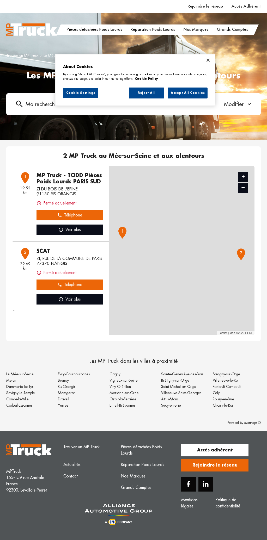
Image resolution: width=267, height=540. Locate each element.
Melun (11, 380)
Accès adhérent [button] (215, 450)
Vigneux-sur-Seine (124, 380)
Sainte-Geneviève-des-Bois (182, 374)
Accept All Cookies (188, 92)
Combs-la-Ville (17, 399)
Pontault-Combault (227, 386)
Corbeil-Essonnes (19, 405)
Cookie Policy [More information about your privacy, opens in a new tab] (146, 78)
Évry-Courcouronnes (74, 374)
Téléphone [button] (69, 215)
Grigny (115, 374)
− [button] (243, 188)
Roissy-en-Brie (223, 399)
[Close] (208, 60)
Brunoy (63, 380)
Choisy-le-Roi (223, 405)
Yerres (63, 405)
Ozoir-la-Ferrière (123, 399)
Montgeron (67, 393)
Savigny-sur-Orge (226, 374)
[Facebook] (188, 484)
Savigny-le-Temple (20, 393)
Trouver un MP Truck (22, 55)
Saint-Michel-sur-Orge (178, 386)
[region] (135, 80)
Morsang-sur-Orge (124, 393)
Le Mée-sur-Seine (20, 374)
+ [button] (243, 177)
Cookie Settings (80, 92)
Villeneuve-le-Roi (226, 380)
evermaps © (252, 422)
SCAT (43, 251)
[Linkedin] (205, 484)
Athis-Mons (169, 399)
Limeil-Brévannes (122, 405)
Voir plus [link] (69, 229)
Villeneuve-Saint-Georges (181, 393)
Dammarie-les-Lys (19, 386)
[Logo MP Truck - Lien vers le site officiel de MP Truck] (31, 29)
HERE (249, 332)
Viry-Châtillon (120, 386)
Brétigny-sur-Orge (175, 380)
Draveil (63, 399)
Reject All (146, 92)
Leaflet (223, 332)
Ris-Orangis (66, 386)
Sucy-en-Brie (171, 405)
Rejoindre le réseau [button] (215, 465)
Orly (216, 393)
